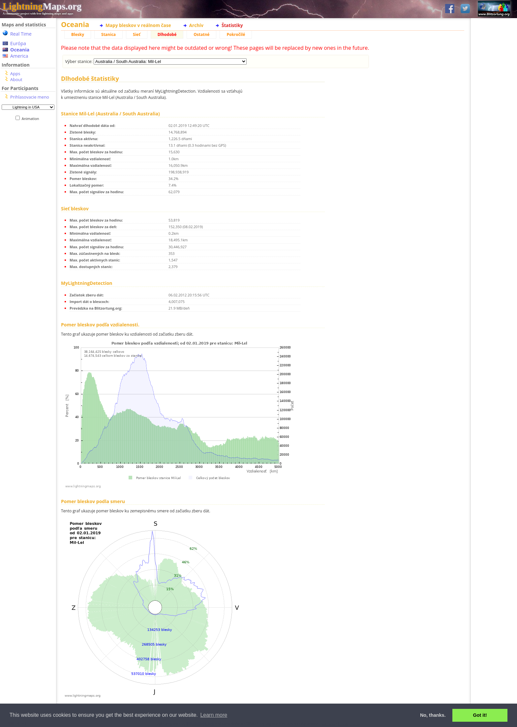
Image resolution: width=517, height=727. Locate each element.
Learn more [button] (213, 715)
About (16, 79)
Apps (15, 73)
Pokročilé (236, 34)
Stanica (108, 34)
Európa (18, 43)
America (19, 56)
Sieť (136, 34)
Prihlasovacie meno (29, 97)
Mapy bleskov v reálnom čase (138, 25)
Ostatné (201, 34)
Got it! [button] (480, 715)
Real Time (21, 34)
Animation (32, 118)
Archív (196, 25)
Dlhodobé (167, 34)
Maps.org (42, 6)
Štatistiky (232, 25)
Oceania (19, 49)
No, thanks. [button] (433, 715)
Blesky (77, 34)
